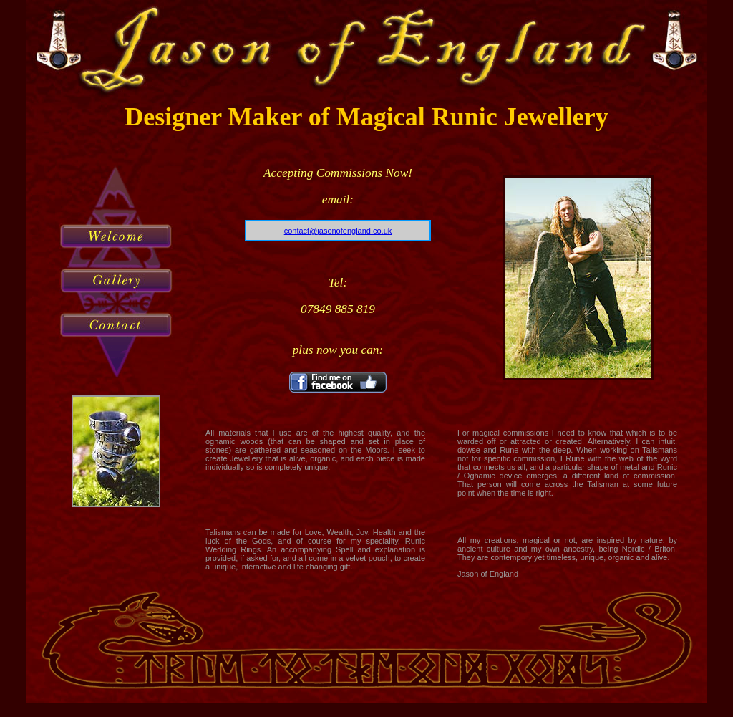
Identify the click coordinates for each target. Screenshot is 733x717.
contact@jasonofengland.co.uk (338, 230)
